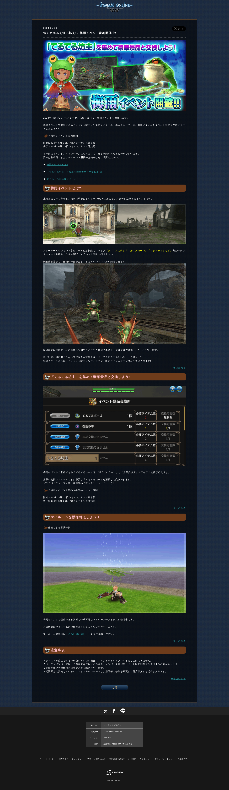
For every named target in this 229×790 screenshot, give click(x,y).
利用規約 (132, 759)
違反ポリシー (145, 759)
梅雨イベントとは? (57, 164)
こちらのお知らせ (78, 634)
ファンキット (78, 759)
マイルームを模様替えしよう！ (64, 179)
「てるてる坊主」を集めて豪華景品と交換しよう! (74, 171)
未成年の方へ (184, 759)
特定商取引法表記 (117, 759)
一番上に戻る (178, 368)
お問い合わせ (100, 759)
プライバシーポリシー (164, 759)
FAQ (89, 759)
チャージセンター (47, 759)
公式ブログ (63, 759)
